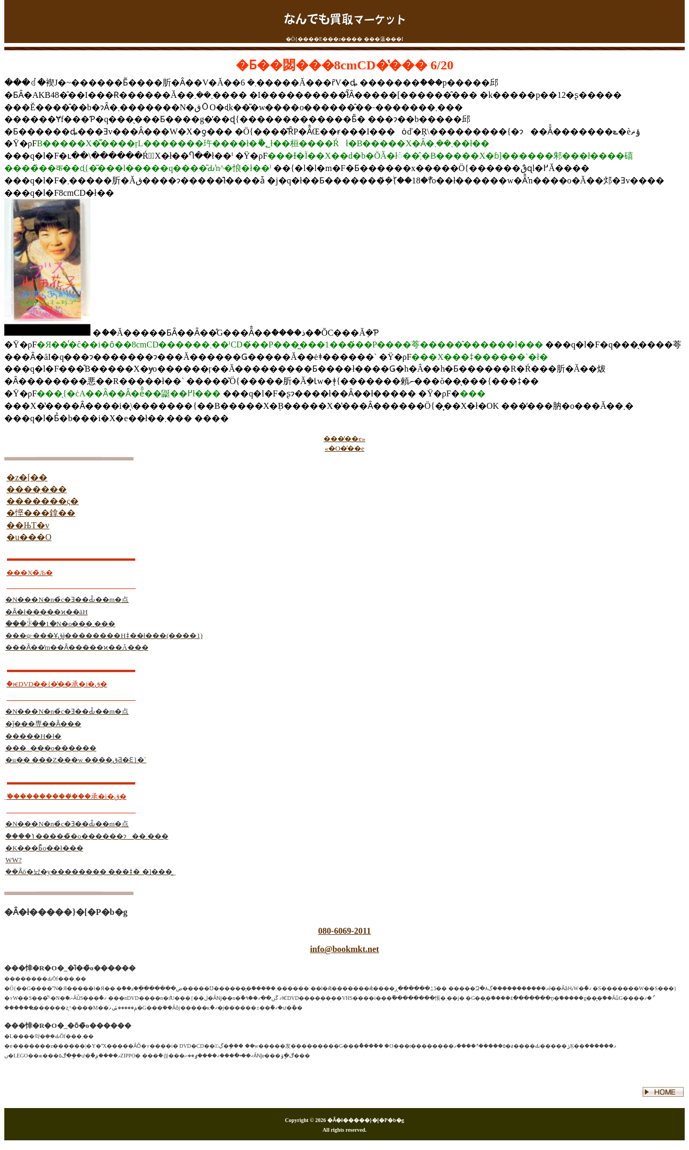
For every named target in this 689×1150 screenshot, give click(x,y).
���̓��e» (344, 439)
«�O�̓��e (344, 448)
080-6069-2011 (344, 930)
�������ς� (42, 501)
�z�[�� (26, 477)
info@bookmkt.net (344, 949)
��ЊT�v (28, 525)
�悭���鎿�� (40, 512)
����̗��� (36, 489)
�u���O (29, 537)
